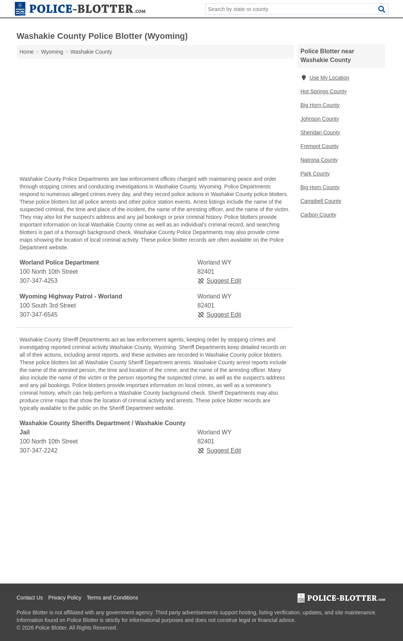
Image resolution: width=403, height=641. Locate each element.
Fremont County (320, 146)
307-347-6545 (39, 314)
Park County (315, 174)
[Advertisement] (155, 118)
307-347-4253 (39, 280)
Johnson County (320, 119)
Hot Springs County (324, 91)
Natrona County (319, 160)
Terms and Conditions (112, 598)
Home (27, 52)
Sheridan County (320, 132)
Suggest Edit (219, 280)
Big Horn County (320, 105)
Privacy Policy (64, 598)
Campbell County (321, 201)
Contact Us (30, 598)
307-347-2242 (39, 450)
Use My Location (325, 78)
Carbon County (318, 215)
